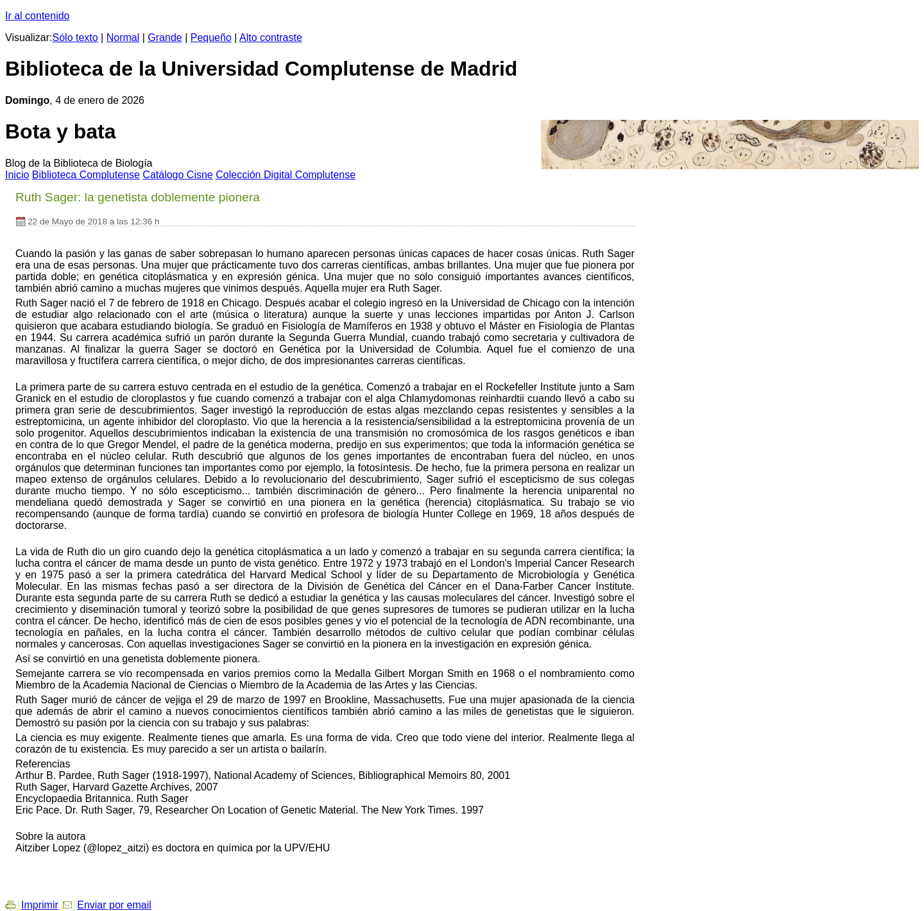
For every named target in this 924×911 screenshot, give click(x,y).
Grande (165, 37)
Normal (123, 37)
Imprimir (39, 904)
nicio (17, 174)
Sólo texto (75, 37)
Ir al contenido (37, 15)
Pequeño (211, 37)
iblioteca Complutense (86, 174)
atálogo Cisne (177, 174)
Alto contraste (270, 37)
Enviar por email (114, 904)
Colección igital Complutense (285, 174)
